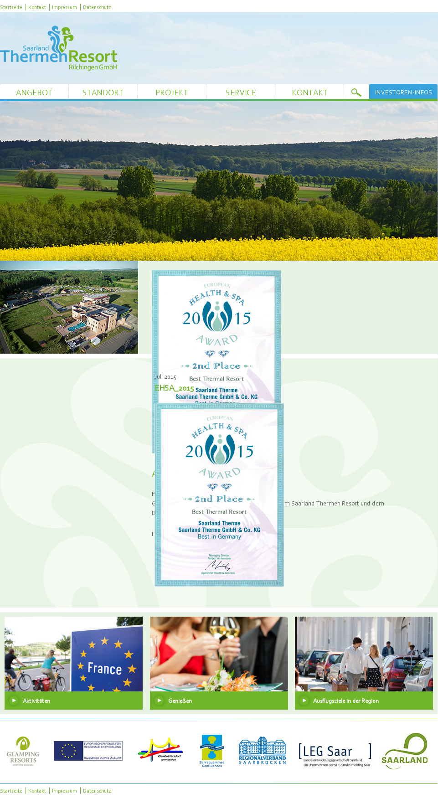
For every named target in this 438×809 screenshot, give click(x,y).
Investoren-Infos (403, 92)
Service (241, 92)
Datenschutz (97, 7)
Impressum (64, 7)
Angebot (34, 92)
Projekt (171, 92)
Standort (103, 92)
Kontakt (37, 7)
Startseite (11, 7)
